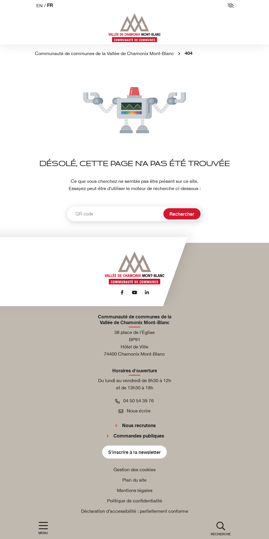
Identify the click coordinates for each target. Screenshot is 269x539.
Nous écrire (135, 410)
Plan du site (134, 479)
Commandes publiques (138, 436)
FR (50, 5)
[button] (220, 528)
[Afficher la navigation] (43, 528)
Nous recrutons (139, 425)
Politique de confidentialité (134, 500)
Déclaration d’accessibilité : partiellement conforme (134, 511)
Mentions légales (134, 490)
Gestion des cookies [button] (134, 469)
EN (39, 5)
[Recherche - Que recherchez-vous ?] (114, 213)
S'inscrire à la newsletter (134, 451)
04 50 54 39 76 (134, 400)
